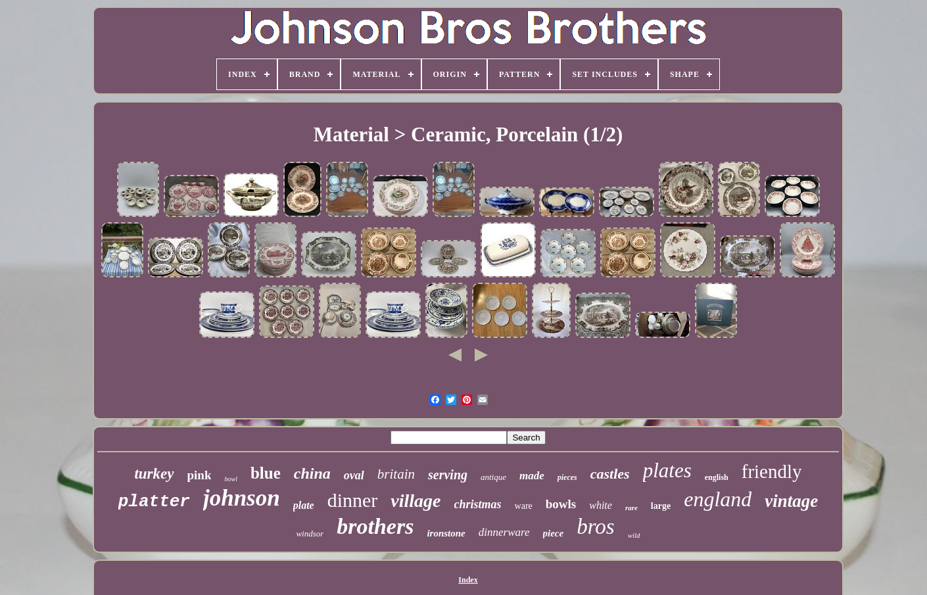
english (716, 477)
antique (493, 477)
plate (303, 505)
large (661, 506)
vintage (791, 501)
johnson (241, 498)
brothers (375, 526)
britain (396, 474)
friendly (772, 471)
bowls (561, 504)
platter (154, 502)
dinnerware (504, 532)
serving (447, 474)
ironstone (446, 533)
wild (634, 535)
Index (467, 579)
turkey (154, 473)
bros (595, 526)
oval (354, 475)
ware (524, 506)
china (312, 473)
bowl (230, 479)
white (600, 505)
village (415, 500)
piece (553, 533)
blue (265, 473)
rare (631, 508)
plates (667, 470)
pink (199, 475)
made (531, 475)
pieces (567, 477)
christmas (478, 504)
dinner (352, 500)
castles (610, 473)
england (717, 499)
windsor (309, 533)
